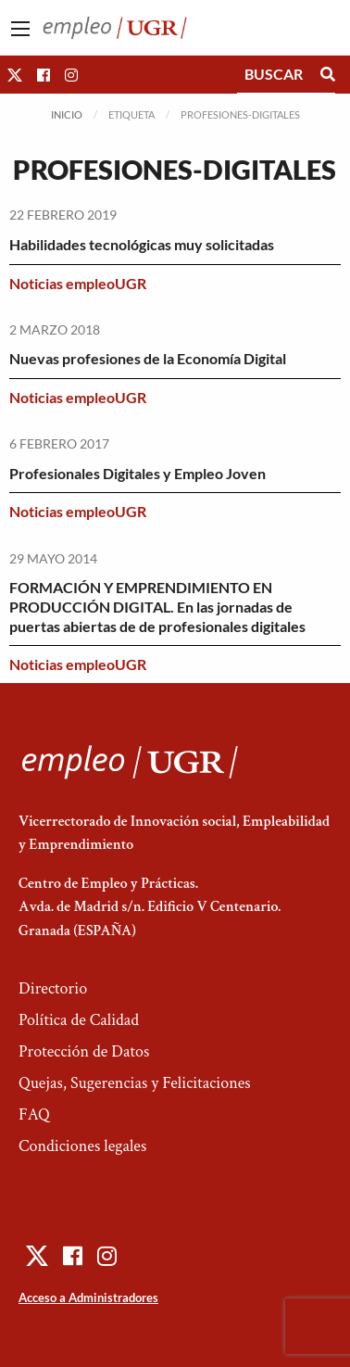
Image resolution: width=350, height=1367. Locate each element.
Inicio (66, 114)
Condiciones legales (82, 1146)
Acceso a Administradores (88, 1297)
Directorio (53, 988)
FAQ (34, 1114)
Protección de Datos (84, 1051)
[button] (15, 74)
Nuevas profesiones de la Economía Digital (147, 358)
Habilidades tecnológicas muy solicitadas (141, 244)
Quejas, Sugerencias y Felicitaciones (135, 1083)
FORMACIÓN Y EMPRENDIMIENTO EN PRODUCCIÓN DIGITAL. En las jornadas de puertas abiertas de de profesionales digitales (157, 606)
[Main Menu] (20, 28)
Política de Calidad (79, 1020)
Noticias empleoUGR (77, 283)
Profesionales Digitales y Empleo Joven (137, 473)
